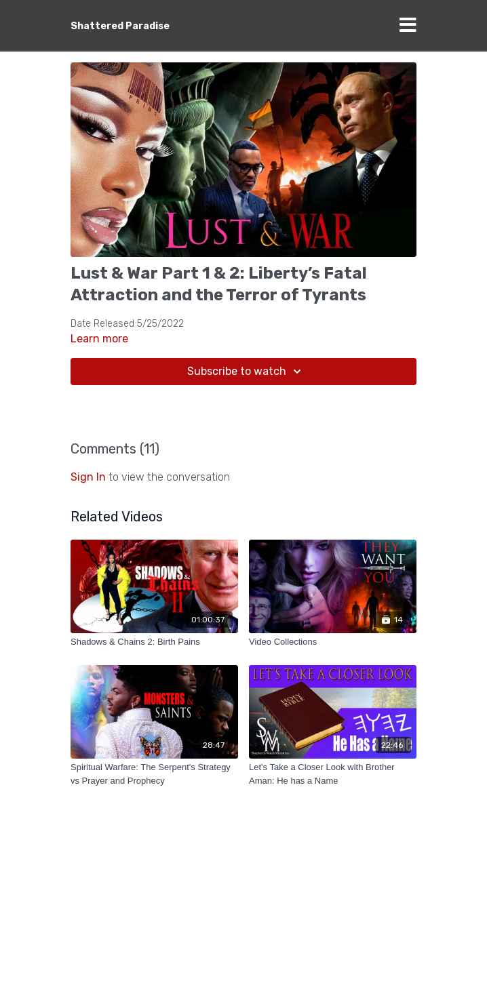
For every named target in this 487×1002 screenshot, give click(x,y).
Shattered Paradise (120, 26)
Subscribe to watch (246, 371)
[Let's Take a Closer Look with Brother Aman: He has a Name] (332, 774)
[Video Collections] (332, 642)
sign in (88, 476)
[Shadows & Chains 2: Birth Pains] (154, 642)
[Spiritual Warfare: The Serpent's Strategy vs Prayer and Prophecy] (154, 774)
